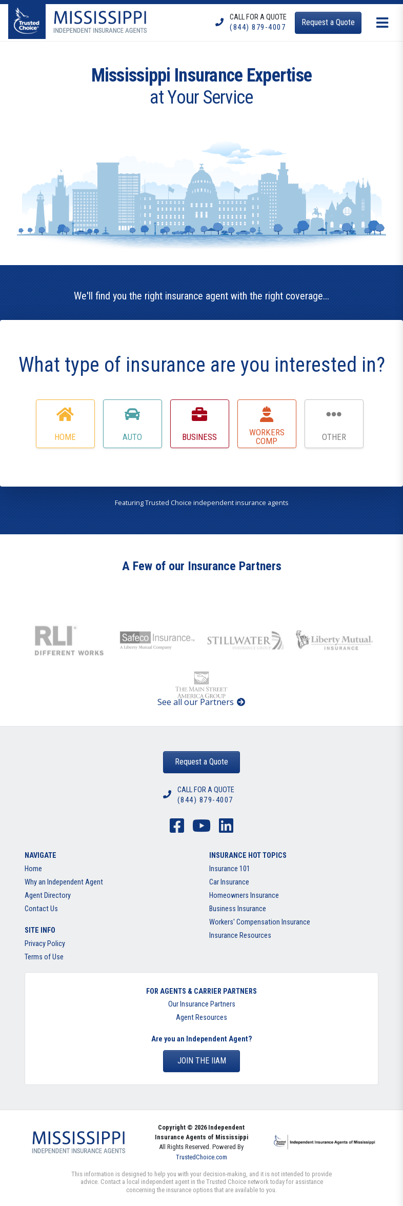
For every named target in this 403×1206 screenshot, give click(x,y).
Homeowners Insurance (244, 895)
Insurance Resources (240, 935)
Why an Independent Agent (64, 882)
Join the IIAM (201, 1061)
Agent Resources (201, 1017)
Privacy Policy (45, 943)
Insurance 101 (229, 869)
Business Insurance (237, 908)
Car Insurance (229, 882)
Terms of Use (44, 957)
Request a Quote (201, 762)
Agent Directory (48, 895)
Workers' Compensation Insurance (259, 922)
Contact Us (41, 908)
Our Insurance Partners (201, 1004)
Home (33, 869)
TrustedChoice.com (201, 1157)
